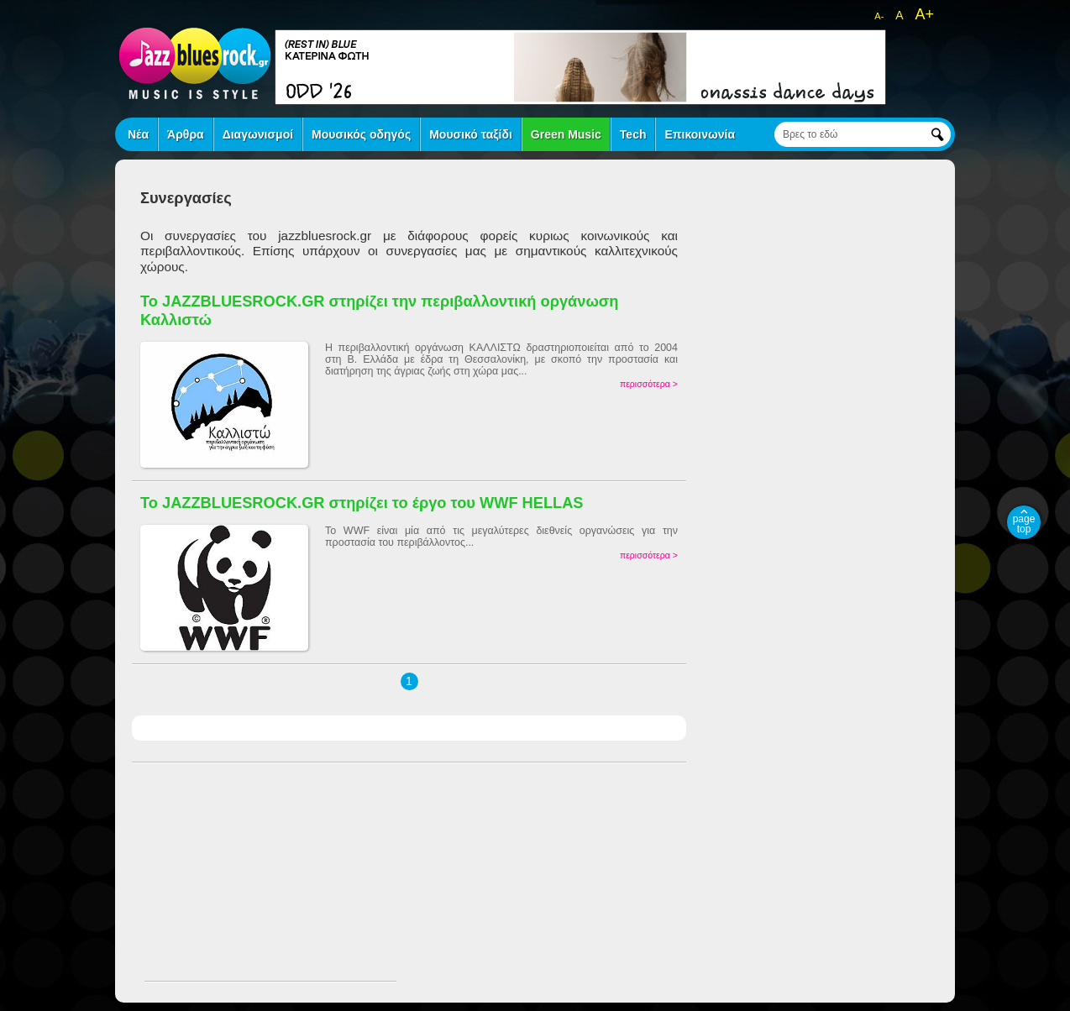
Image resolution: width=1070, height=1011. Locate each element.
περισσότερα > (649, 384)
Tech (633, 134)
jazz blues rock (195, 63)
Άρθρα (185, 134)
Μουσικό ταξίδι (470, 134)
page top (1024, 524)
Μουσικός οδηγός (361, 134)
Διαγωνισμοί (258, 134)
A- (879, 16)
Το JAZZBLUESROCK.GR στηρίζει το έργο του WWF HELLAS (362, 502)
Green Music (566, 134)
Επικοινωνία (699, 134)
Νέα (138, 134)
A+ (924, 14)
